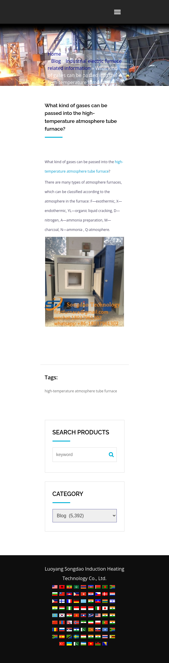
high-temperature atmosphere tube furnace (81, 391)
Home (54, 54)
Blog (56, 61)
